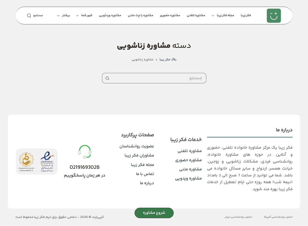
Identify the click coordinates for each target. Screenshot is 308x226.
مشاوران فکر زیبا (139, 155)
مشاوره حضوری (170, 15)
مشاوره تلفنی (196, 15)
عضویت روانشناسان (136, 146)
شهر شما (83, 16)
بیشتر (62, 16)
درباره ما (147, 183)
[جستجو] (35, 15)
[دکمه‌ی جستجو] (107, 78)
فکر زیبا (246, 15)
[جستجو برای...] (159, 78)
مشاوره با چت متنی (140, 15)
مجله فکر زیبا (222, 16)
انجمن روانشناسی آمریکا (278, 217)
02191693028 (85, 167)
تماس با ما (145, 174)
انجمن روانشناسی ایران (238, 217)
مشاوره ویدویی (188, 178)
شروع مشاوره (154, 213)
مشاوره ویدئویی (110, 15)
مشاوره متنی (190, 169)
